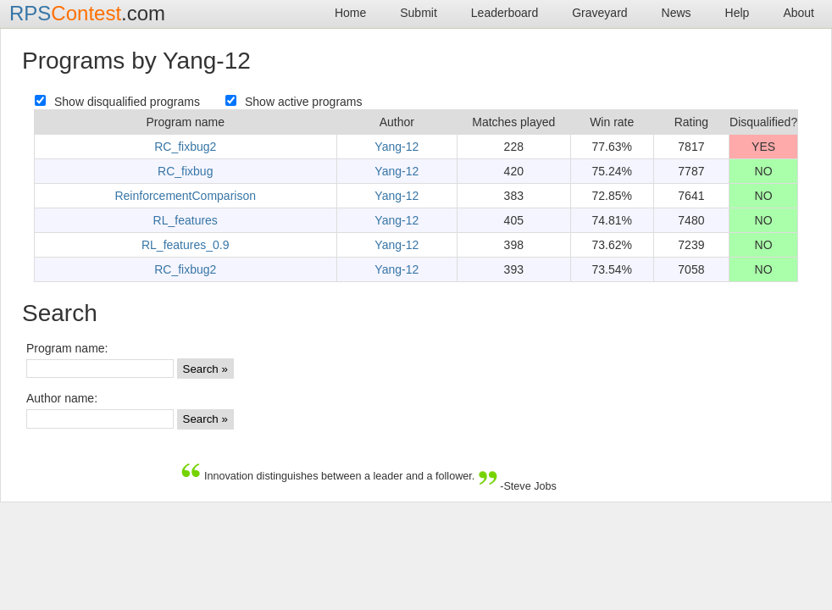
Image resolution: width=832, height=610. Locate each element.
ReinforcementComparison (185, 195)
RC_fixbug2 (185, 146)
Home (350, 12)
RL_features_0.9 (185, 245)
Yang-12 (396, 146)
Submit (418, 12)
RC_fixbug (185, 171)
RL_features (185, 220)
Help (737, 12)
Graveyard (599, 12)
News (676, 12)
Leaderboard (504, 12)
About (798, 12)
